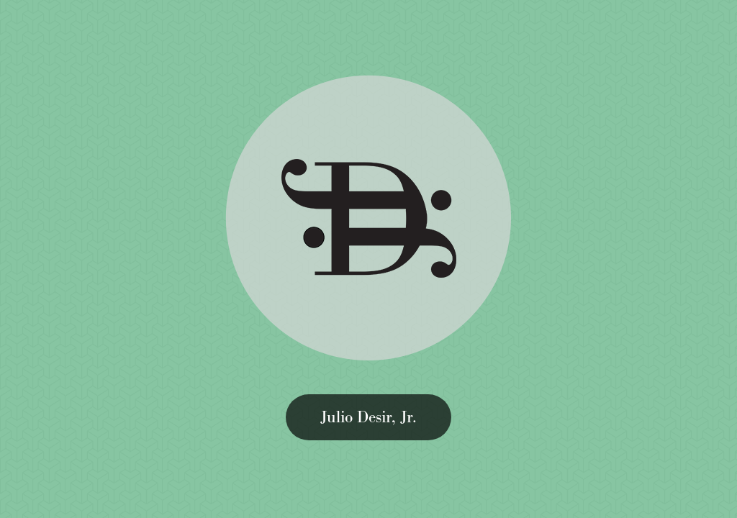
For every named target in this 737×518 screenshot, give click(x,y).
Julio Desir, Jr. (368, 416)
